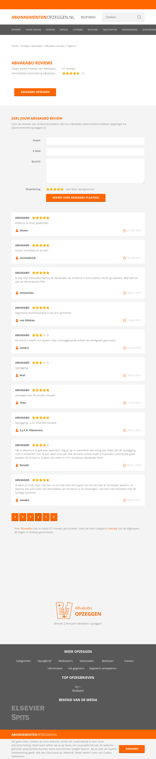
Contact (129, 661)
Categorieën (23, 661)
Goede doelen (33, 29)
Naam (37, 140)
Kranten (50, 29)
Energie (64, 29)
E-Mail (37, 151)
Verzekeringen (129, 29)
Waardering (33, 189)
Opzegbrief (44, 661)
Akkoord (131, 748)
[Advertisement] (78, 568)
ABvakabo (27, 528)
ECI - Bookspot (78, 688)
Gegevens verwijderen (103, 668)
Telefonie (93, 29)
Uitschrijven (55, 668)
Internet (16, 29)
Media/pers (65, 661)
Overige (112, 528)
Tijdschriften (110, 29)
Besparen (88, 17)
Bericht (36, 161)
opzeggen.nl (42, 17)
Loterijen (78, 29)
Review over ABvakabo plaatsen (76, 197)
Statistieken (87, 661)
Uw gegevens (76, 668)
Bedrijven (108, 661)
